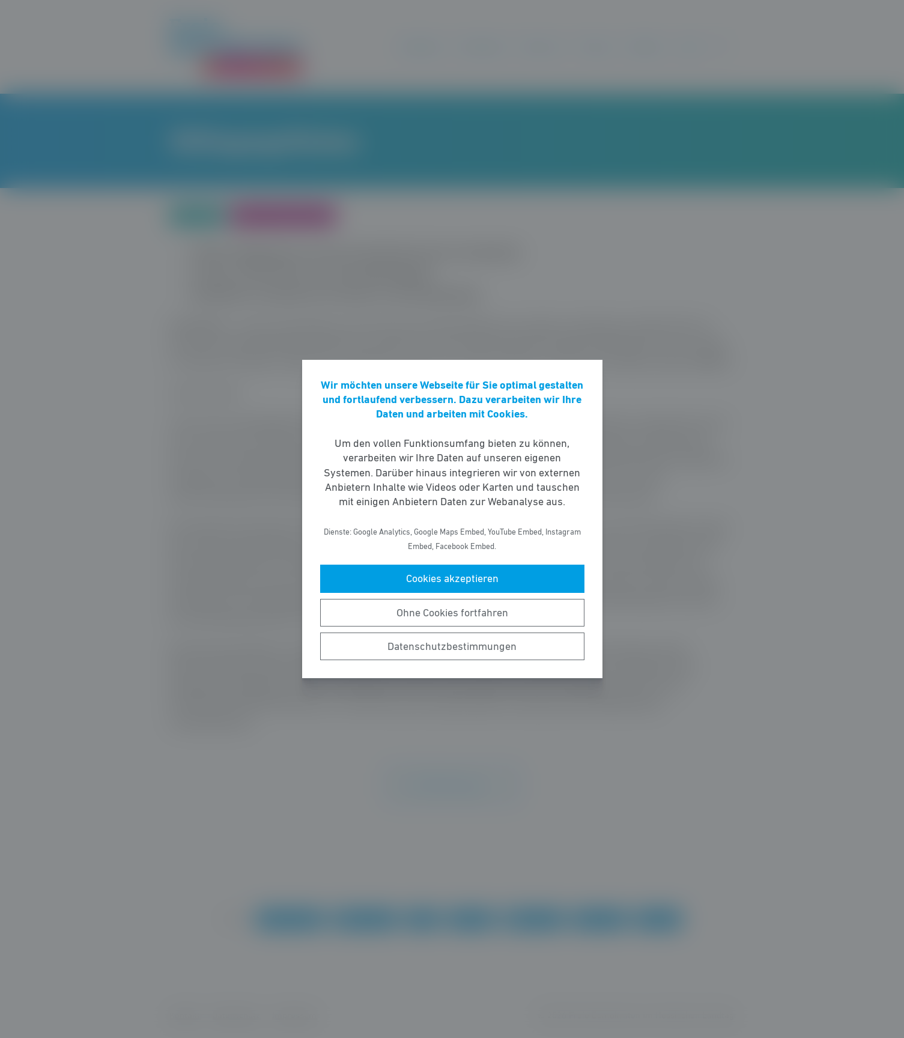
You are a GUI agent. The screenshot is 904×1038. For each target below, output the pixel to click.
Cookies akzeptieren (452, 578)
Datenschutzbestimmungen (452, 646)
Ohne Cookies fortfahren (452, 612)
